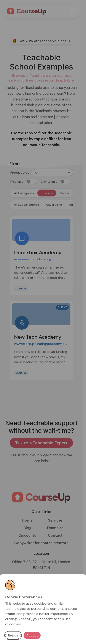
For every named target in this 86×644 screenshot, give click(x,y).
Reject (13, 635)
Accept (32, 635)
